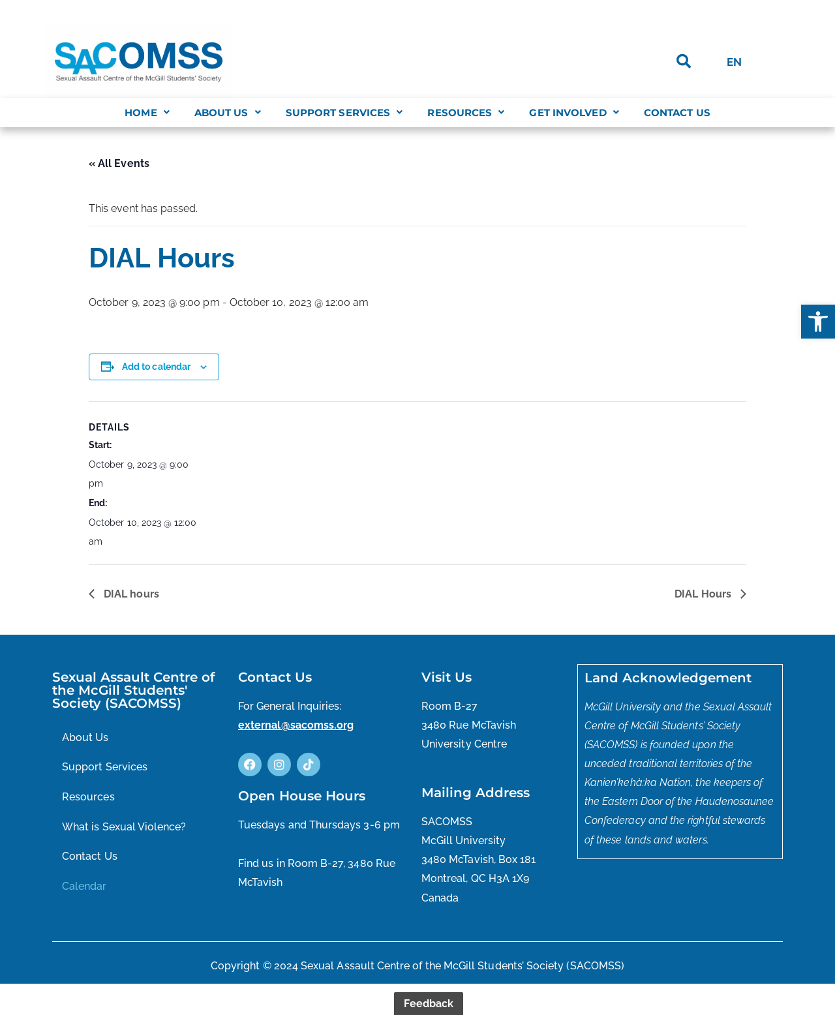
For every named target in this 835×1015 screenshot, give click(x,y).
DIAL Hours (704, 607)
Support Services (344, 112)
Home (147, 112)
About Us (227, 112)
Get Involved (573, 112)
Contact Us (677, 112)
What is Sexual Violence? (124, 842)
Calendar (84, 902)
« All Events (119, 164)
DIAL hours (130, 607)
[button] (818, 322)
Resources (465, 112)
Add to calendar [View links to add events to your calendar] (156, 372)
